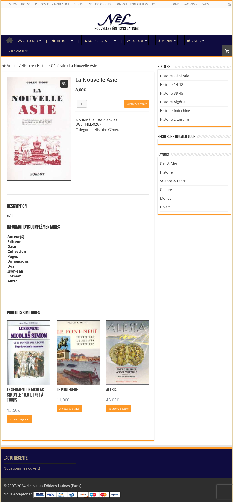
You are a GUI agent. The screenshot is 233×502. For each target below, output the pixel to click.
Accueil (10, 40)
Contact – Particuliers (131, 4)
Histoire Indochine (175, 111)
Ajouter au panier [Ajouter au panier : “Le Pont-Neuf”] (69, 408)
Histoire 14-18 (171, 84)
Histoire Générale (51, 66)
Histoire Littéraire (174, 119)
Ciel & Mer (28, 41)
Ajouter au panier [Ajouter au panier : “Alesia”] (119, 408)
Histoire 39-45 (171, 93)
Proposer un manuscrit (52, 4)
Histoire (61, 41)
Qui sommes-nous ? (17, 4)
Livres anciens (17, 50)
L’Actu (156, 4)
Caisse (206, 4)
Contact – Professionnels (92, 4)
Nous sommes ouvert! (22, 468)
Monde (165, 41)
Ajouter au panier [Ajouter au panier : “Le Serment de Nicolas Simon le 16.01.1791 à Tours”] (20, 419)
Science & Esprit (98, 41)
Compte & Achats (183, 4)
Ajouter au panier (137, 103)
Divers (194, 41)
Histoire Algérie (172, 102)
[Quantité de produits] (82, 104)
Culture (135, 41)
